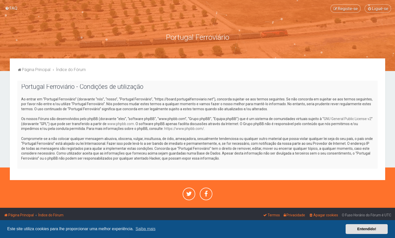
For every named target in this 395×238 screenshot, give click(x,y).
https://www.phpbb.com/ (184, 128)
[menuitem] (11, 8)
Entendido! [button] (366, 229)
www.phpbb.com (120, 123)
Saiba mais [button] (145, 229)
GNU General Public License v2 (347, 118)
